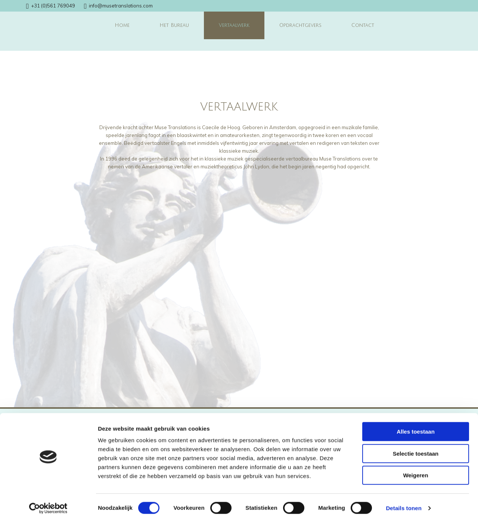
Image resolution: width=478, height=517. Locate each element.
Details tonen (403, 502)
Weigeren (415, 469)
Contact (362, 25)
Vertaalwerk (234, 25)
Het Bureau (174, 25)
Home (122, 25)
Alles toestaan (416, 426)
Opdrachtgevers (300, 25)
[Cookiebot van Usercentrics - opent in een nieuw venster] (48, 502)
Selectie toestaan (416, 448)
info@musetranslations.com (121, 6)
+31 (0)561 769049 (53, 6)
